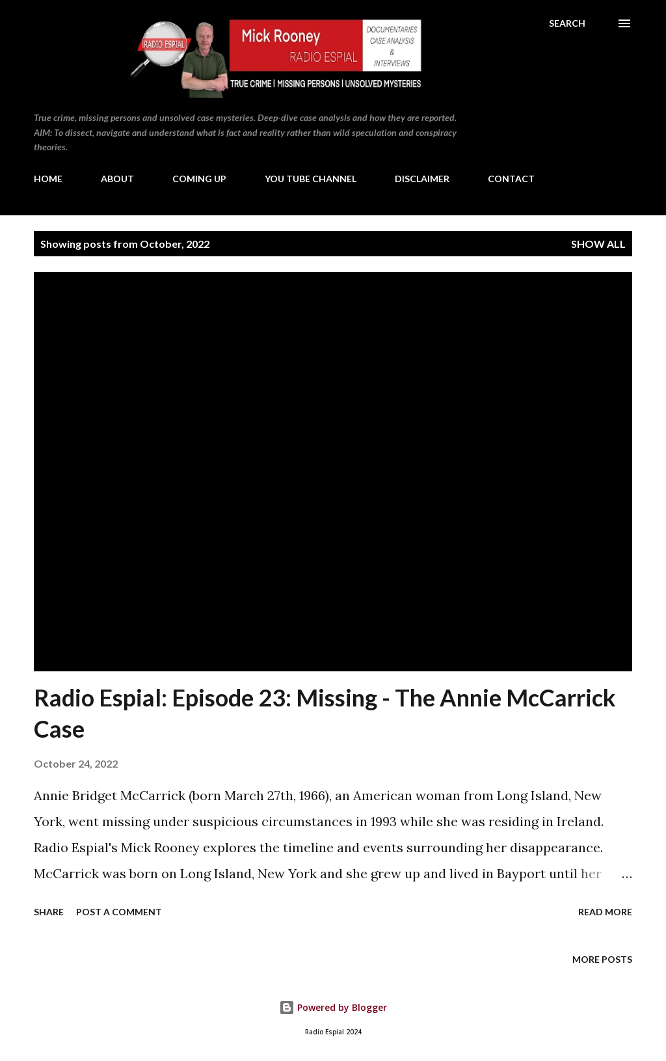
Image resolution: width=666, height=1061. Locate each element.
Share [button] (49, 911)
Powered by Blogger (333, 1007)
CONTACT (511, 178)
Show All (598, 243)
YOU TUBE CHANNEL (310, 178)
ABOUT (117, 178)
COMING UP (199, 178)
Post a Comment (119, 911)
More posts (602, 959)
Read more (605, 911)
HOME (48, 178)
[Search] (567, 23)
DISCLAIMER (422, 178)
